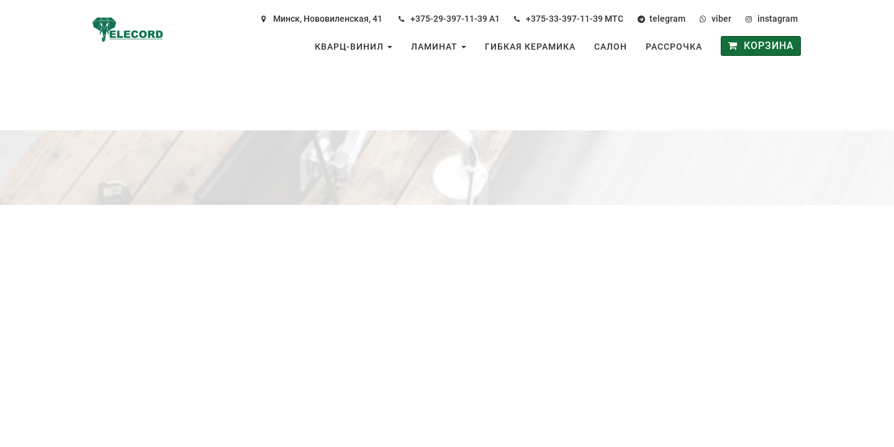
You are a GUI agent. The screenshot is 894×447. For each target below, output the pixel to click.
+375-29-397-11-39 (448, 19)
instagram (777, 19)
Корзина (761, 46)
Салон (610, 47)
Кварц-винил (353, 46)
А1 (494, 19)
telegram (667, 19)
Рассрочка (674, 47)
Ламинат (438, 46)
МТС (614, 19)
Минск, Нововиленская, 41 (327, 19)
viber (721, 19)
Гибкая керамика (530, 47)
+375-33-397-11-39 (564, 19)
